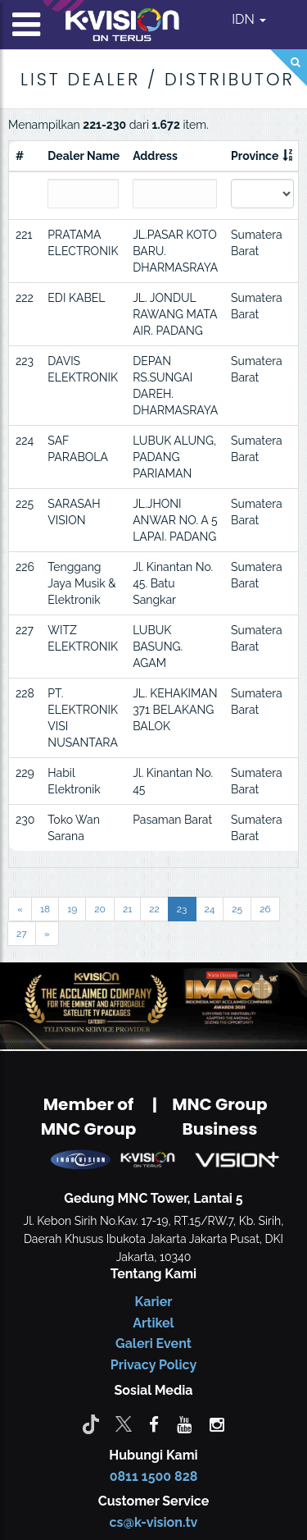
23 (182, 909)
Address (155, 155)
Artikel (153, 1323)
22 (154, 909)
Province (254, 155)
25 (237, 909)
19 (72, 909)
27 (21, 933)
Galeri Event (153, 1343)
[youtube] (184, 1423)
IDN (249, 19)
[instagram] (217, 1423)
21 (127, 909)
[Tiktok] (90, 1423)
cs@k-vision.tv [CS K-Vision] (154, 1522)
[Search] (288, 67)
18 (45, 909)
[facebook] (154, 1423)
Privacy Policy (153, 1365)
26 (265, 909)
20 (100, 909)
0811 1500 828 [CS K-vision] (154, 1476)
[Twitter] (123, 1423)
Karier (154, 1301)
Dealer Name (83, 155)
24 (210, 909)
